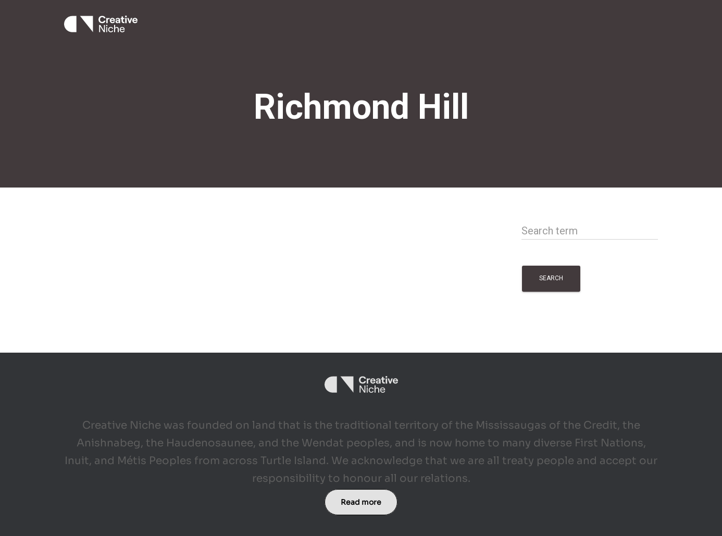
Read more (361, 502)
